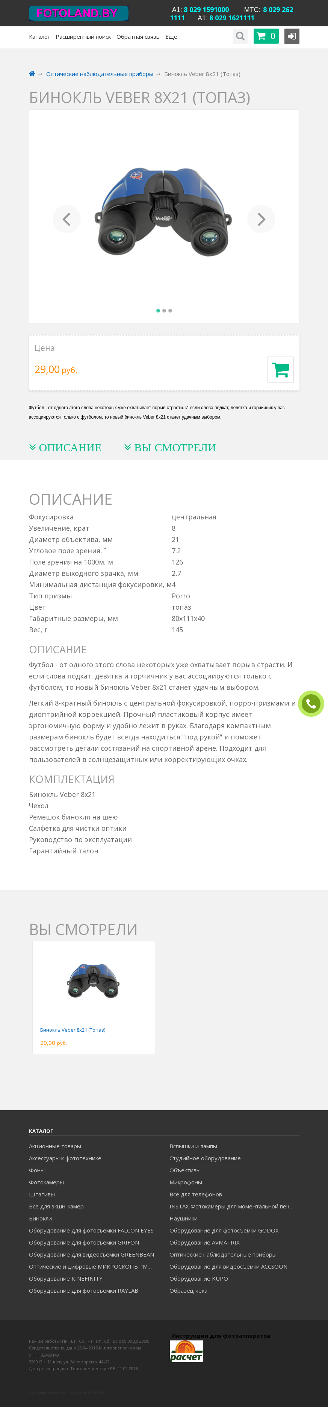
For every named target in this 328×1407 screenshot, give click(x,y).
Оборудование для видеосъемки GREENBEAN (91, 1254)
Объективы (185, 1170)
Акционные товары (55, 1146)
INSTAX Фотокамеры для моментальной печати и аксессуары (234, 1206)
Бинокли (40, 1218)
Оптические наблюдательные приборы (223, 1254)
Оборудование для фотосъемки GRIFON (84, 1242)
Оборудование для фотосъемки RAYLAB (83, 1290)
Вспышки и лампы (193, 1146)
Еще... (173, 36)
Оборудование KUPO (198, 1278)
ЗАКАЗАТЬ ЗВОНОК (314, 703)
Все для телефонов (195, 1194)
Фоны (37, 1170)
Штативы (42, 1194)
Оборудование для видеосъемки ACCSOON (228, 1266)
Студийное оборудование (205, 1158)
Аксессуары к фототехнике (65, 1158)
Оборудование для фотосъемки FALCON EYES (91, 1230)
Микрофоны (185, 1182)
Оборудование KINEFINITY (66, 1278)
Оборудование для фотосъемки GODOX (224, 1230)
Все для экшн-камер (56, 1206)
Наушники (183, 1218)
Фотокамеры (46, 1182)
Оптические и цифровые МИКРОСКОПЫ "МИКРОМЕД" (94, 1266)
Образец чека (188, 1290)
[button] (66, 217)
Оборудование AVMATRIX (204, 1242)
